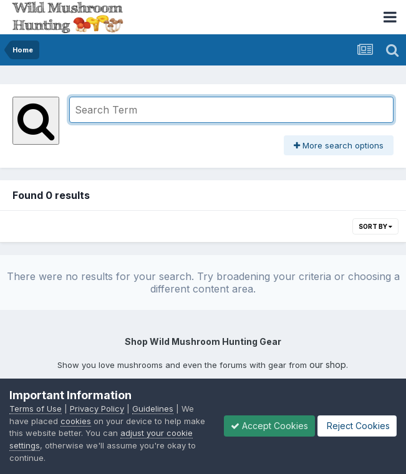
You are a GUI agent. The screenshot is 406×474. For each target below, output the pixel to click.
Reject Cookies (357, 425)
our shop (327, 364)
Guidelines (152, 409)
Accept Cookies (269, 425)
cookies (75, 421)
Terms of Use (35, 409)
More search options (339, 145)
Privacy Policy (97, 409)
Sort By (375, 226)
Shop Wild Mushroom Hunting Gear (203, 341)
